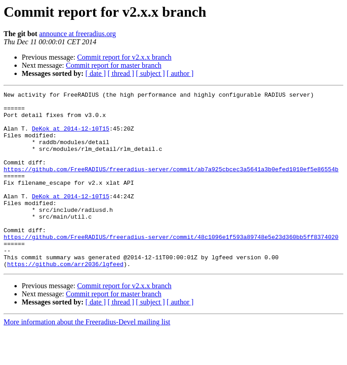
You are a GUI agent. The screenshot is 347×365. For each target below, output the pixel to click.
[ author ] (180, 73)
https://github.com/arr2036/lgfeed (65, 299)
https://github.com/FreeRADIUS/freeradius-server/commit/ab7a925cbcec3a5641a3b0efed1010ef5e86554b (171, 185)
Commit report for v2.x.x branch (124, 57)
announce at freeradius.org (77, 33)
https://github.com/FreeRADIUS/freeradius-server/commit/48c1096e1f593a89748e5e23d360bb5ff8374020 (171, 266)
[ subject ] (150, 73)
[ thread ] (121, 73)
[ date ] (95, 73)
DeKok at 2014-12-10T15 (70, 136)
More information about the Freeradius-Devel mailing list (87, 357)
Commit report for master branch (114, 65)
